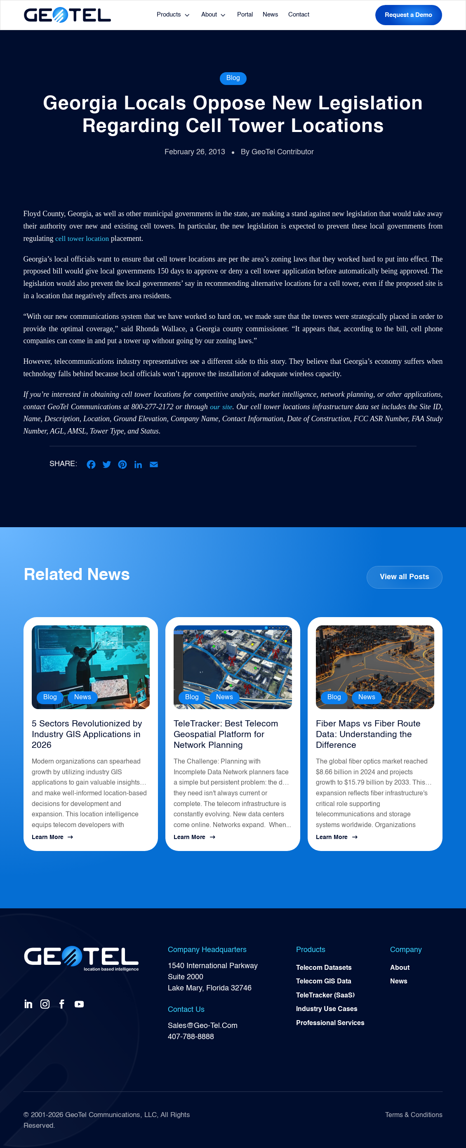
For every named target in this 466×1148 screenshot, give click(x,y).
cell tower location (83, 238)
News (270, 15)
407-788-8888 (191, 1035)
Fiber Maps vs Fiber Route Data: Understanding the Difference (364, 734)
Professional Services (330, 1023)
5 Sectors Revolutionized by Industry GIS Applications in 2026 (83, 734)
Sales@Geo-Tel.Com (203, 1024)
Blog (233, 78)
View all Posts (404, 577)
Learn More (48, 836)
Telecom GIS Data (323, 981)
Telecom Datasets (324, 967)
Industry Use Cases (327, 1009)
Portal (245, 15)
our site (221, 407)
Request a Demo (408, 15)
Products (169, 15)
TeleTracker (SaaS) (325, 995)
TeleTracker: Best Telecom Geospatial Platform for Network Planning (232, 734)
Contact (298, 15)
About (209, 15)
